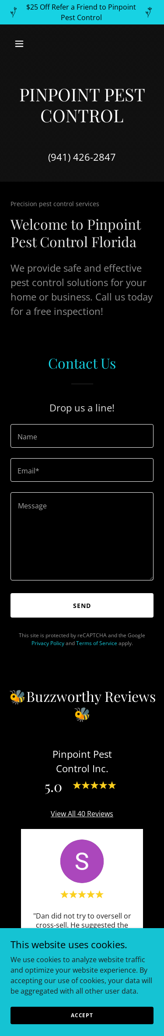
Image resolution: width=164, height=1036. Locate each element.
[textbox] (82, 436)
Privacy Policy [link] (47, 643)
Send (82, 605)
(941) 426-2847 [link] (82, 156)
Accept (82, 1015)
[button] (21, 43)
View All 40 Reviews (82, 813)
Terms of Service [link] (96, 643)
